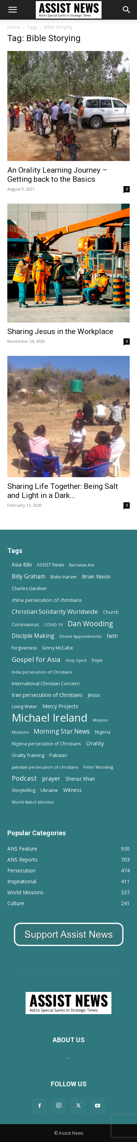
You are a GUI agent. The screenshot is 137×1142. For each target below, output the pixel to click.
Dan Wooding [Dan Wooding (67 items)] (90, 623)
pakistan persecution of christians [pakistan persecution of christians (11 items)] (45, 767)
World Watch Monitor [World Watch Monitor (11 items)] (33, 802)
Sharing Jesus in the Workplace (60, 331)
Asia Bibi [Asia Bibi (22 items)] (22, 564)
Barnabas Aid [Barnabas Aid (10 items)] (81, 565)
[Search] (127, 10)
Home (13, 27)
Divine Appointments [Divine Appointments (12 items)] (81, 636)
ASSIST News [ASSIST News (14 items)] (50, 565)
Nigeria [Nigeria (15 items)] (102, 732)
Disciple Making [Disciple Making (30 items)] (33, 636)
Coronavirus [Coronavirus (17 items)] (25, 624)
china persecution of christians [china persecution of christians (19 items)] (47, 600)
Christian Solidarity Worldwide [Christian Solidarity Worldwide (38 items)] (55, 611)
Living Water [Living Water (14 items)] (24, 706)
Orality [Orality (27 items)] (95, 743)
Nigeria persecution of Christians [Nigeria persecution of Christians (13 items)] (46, 743)
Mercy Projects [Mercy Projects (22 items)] (60, 706)
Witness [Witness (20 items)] (72, 789)
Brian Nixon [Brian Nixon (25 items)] (96, 576)
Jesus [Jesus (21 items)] (94, 694)
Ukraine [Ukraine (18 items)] (49, 790)
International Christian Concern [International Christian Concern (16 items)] (46, 683)
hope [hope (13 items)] (97, 660)
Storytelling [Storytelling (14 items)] (23, 790)
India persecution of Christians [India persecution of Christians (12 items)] (42, 672)
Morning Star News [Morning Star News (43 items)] (62, 731)
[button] (12, 10)
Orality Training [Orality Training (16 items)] (28, 755)
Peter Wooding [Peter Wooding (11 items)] (98, 767)
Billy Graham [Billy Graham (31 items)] (28, 576)
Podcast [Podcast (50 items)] (24, 778)
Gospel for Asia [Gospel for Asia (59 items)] (36, 659)
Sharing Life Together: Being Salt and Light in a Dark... (62, 491)
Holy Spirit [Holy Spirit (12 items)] (76, 660)
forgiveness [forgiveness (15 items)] (24, 648)
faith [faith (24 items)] (112, 635)
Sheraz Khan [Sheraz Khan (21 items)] (80, 778)
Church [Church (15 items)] (111, 612)
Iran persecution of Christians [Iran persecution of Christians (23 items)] (47, 694)
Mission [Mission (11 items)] (100, 720)
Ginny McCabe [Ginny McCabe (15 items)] (57, 648)
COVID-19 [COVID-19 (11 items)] (53, 624)
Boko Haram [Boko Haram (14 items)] (63, 577)
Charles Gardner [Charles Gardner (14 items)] (29, 588)
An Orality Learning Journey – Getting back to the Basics (57, 175)
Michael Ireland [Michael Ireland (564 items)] (50, 718)
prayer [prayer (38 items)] (51, 778)
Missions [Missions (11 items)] (20, 732)
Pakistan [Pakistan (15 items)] (58, 755)
